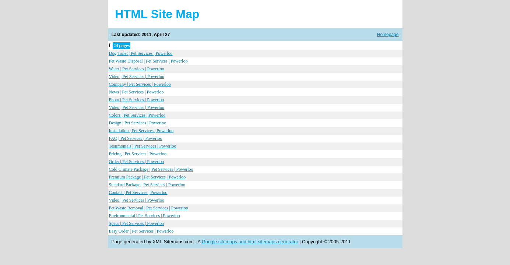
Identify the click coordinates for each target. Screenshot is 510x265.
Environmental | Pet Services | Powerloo (144, 215)
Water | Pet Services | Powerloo (136, 68)
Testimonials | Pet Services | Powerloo (142, 146)
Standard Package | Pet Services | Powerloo (147, 184)
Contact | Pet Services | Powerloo (138, 192)
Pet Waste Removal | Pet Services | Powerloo (148, 208)
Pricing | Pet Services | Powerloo (137, 153)
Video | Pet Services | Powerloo (136, 76)
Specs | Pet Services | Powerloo (136, 223)
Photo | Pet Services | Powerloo (136, 99)
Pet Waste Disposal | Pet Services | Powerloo (148, 61)
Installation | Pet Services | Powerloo (141, 130)
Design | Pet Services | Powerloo (137, 123)
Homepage (388, 34)
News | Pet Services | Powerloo (136, 92)
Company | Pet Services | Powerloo (140, 84)
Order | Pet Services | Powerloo (136, 161)
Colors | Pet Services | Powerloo (137, 115)
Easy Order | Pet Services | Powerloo (141, 231)
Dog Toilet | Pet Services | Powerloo (141, 53)
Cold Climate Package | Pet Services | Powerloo (151, 169)
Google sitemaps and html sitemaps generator (250, 241)
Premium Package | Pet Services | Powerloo (147, 177)
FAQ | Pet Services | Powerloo (135, 138)
